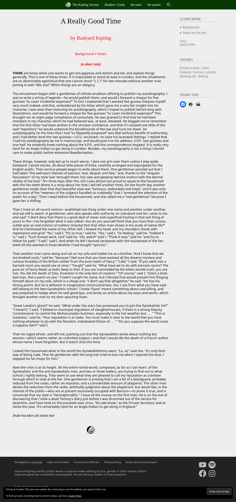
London (211, 72)
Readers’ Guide (115, 5)
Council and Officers (87, 462)
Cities (205, 68)
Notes (101, 54)
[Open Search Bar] (169, 4)
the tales (136, 5)
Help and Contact (58, 462)
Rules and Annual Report (141, 462)
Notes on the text (194, 33)
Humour (198, 72)
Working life (188, 76)
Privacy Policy (112, 462)
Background (84, 54)
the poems (154, 5)
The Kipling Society (82, 4)
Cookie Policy (75, 495)
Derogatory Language (29, 462)
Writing (203, 76)
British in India (190, 68)
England (185, 72)
